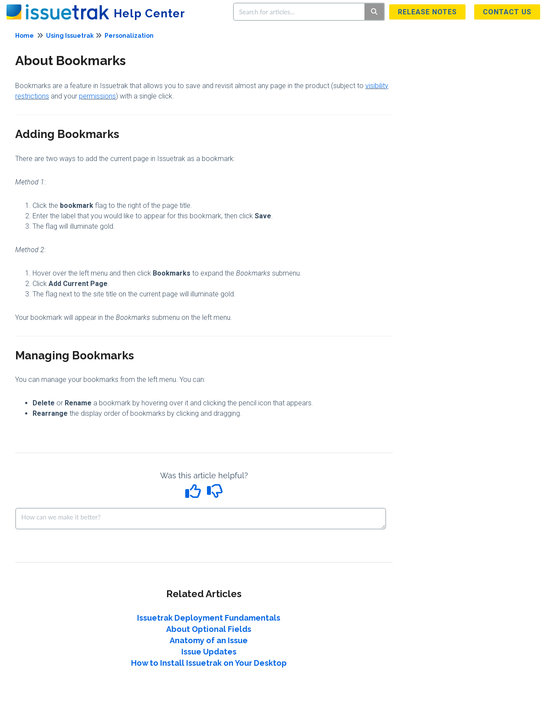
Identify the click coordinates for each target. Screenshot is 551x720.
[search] (299, 12)
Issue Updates (208, 651)
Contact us (507, 12)
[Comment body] (200, 518)
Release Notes (427, 12)
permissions (97, 96)
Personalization (129, 35)
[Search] (374, 12)
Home (24, 35)
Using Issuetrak (70, 35)
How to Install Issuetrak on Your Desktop (209, 662)
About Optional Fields (208, 629)
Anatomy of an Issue (209, 640)
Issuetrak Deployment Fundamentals (208, 617)
